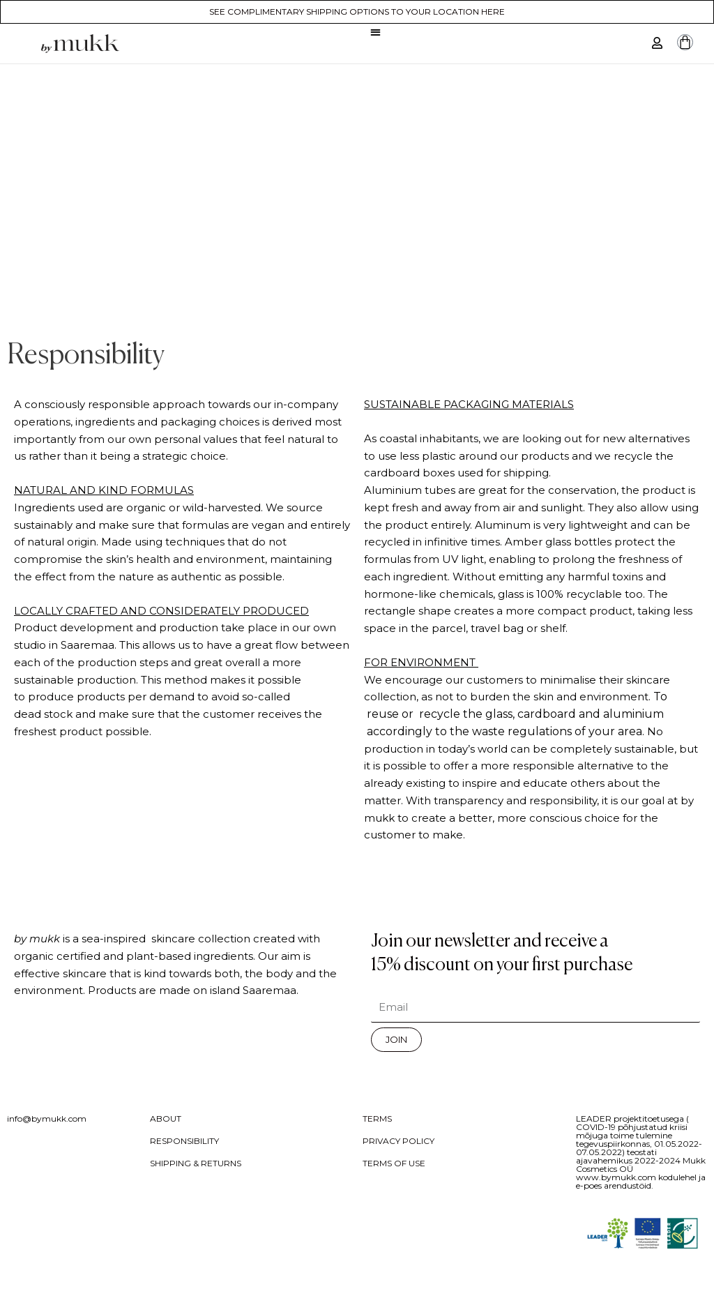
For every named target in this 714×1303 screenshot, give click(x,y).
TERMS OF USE (394, 1163)
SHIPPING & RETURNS (195, 1163)
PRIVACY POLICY (398, 1141)
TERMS (377, 1118)
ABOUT (165, 1118)
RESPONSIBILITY (184, 1141)
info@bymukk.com (46, 1118)
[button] (375, 32)
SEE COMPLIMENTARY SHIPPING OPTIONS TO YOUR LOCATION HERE (357, 11)
